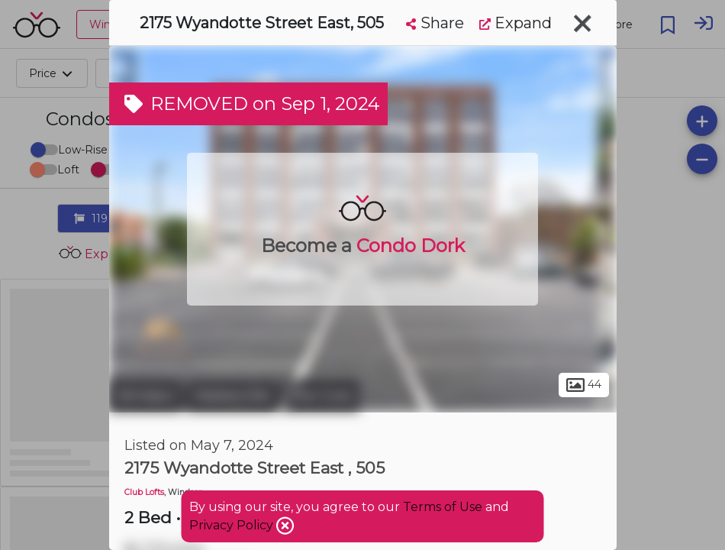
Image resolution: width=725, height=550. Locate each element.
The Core (320, 395)
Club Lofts (144, 492)
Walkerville (232, 395)
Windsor (146, 395)
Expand (515, 23)
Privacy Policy (232, 525)
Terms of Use (442, 507)
